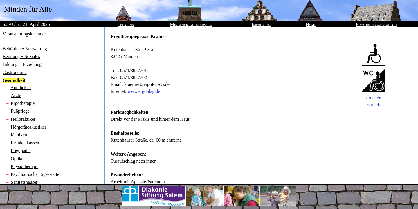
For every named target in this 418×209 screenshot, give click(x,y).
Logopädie (20, 150)
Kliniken (19, 134)
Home (311, 24)
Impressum (261, 24)
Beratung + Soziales (21, 56)
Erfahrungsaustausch (376, 24)
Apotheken (20, 87)
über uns (126, 24)
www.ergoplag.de (143, 91)
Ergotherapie (23, 103)
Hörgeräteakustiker (28, 127)
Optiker (18, 158)
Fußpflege (20, 111)
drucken (373, 97)
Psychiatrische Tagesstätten (36, 174)
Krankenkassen (25, 142)
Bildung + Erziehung (22, 64)
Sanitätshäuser (24, 182)
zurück (373, 104)
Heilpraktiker (23, 119)
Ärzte (16, 95)
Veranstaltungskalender (24, 33)
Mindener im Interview (191, 24)
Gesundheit (14, 80)
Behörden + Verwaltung (25, 48)
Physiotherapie (24, 166)
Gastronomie (15, 72)
